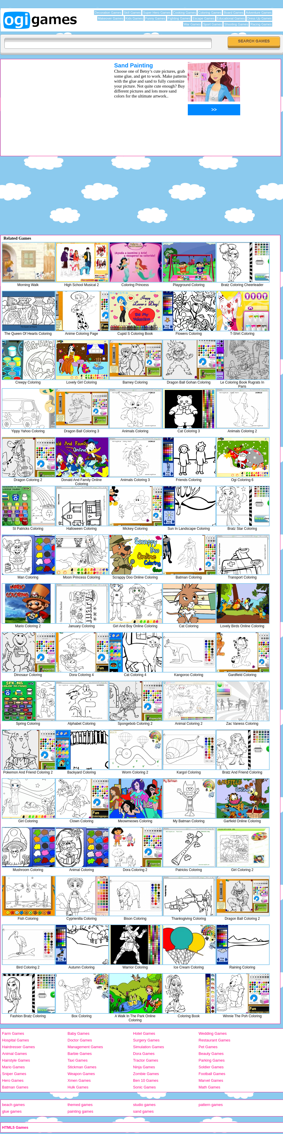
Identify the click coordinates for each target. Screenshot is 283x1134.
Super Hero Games (157, 12)
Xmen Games (79, 1080)
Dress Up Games (259, 18)
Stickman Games (82, 1067)
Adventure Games (259, 12)
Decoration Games (108, 12)
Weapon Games (81, 1074)
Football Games (212, 1074)
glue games (12, 1111)
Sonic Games (144, 1087)
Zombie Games (146, 1074)
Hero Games (13, 1080)
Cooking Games (184, 12)
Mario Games (13, 1067)
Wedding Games (213, 1033)
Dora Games (144, 1053)
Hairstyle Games (16, 1060)
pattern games (211, 1104)
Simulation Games (148, 1047)
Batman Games (15, 1087)
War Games (192, 24)
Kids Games (134, 18)
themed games (80, 1104)
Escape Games (203, 18)
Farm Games (13, 1033)
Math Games (209, 1087)
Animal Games (14, 1053)
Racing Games (261, 24)
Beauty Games (211, 1053)
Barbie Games (80, 1053)
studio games (144, 1104)
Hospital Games (15, 1040)
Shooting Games (236, 24)
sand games (143, 1111)
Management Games (85, 1047)
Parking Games (212, 1060)
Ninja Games (144, 1067)
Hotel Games (144, 1033)
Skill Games (132, 12)
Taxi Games (78, 1060)
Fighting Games (179, 18)
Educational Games (231, 18)
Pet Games (208, 1047)
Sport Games (212, 24)
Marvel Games (211, 1080)
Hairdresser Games (18, 1047)
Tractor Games (145, 1060)
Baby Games (78, 1033)
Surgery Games (146, 1040)
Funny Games (155, 18)
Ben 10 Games (145, 1080)
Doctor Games (80, 1040)
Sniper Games (14, 1074)
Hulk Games (78, 1087)
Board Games (233, 12)
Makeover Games (110, 18)
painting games (80, 1111)
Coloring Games (209, 12)
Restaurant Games (214, 1040)
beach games (13, 1104)
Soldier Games (211, 1067)
